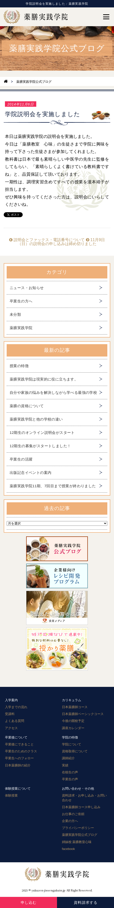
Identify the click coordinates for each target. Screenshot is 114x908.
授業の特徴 (19, 366)
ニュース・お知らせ (27, 288)
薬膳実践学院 (21, 328)
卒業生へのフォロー (19, 758)
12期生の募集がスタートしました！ (40, 446)
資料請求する (85, 902)
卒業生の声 (70, 779)
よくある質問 (14, 721)
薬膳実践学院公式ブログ (79, 835)
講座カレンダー (73, 728)
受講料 (10, 714)
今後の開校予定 (73, 721)
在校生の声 (70, 772)
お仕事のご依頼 (73, 814)
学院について (71, 744)
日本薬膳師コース (75, 707)
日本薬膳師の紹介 (18, 765)
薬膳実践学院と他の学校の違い (36, 419)
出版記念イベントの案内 (30, 472)
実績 (65, 765)
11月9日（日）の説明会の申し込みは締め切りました (61, 242)
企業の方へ (70, 821)
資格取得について (75, 751)
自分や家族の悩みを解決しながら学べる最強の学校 (53, 392)
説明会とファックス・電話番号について (47, 240)
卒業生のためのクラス (21, 751)
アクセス (11, 728)
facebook (68, 849)
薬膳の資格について (27, 406)
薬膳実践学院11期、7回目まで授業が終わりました (53, 486)
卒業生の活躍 (21, 459)
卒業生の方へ (21, 301)
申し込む (29, 902)
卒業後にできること (19, 744)
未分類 (15, 314)
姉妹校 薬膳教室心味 (77, 842)
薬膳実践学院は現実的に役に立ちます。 (44, 379)
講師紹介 (68, 758)
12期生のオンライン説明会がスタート (42, 432)
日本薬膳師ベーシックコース (83, 714)
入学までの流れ (16, 707)
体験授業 (11, 795)
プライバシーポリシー (78, 828)
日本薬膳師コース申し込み (81, 807)
